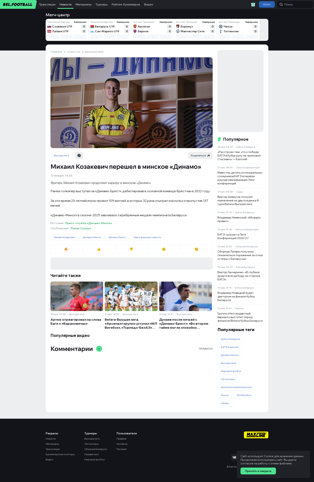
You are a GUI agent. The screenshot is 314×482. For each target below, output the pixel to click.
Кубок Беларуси (245, 146)
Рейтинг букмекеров (126, 4)
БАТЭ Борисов (229, 347)
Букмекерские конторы (60, 454)
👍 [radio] (99, 249)
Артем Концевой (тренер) (236, 387)
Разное (239, 308)
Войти (266, 4)
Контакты (122, 443)
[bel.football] (18, 4)
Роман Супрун (80, 228)
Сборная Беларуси (246, 246)
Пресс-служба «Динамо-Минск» (88, 223)
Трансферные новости (147, 237)
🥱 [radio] (196, 249)
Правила (206, 349)
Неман (225, 403)
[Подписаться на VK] (234, 457)
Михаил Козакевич (64, 237)
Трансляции (47, 4)
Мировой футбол (231, 371)
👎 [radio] (131, 249)
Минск (225, 395)
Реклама (122, 449)
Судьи (239, 191)
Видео (148, 4)
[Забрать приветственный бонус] (253, 4)
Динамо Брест (117, 237)
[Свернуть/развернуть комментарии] (99, 349)
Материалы (83, 4)
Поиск (286, 4)
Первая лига (91, 454)
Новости (65, 4)
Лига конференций (248, 167)
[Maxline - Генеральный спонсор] (256, 435)
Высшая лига (61, 155)
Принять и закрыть (258, 471)
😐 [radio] (164, 249)
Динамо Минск (92, 237)
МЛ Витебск (244, 395)
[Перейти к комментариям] (79, 155)
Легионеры (228, 379)
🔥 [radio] (66, 249)
